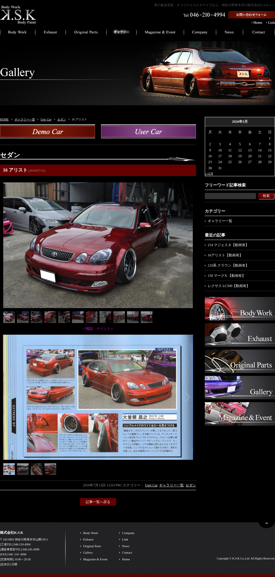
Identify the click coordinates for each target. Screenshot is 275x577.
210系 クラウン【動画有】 (228, 265)
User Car (45, 119)
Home (126, 559)
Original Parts (92, 546)
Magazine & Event (95, 559)
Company (128, 533)
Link (125, 539)
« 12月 (209, 173)
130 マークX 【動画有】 (226, 276)
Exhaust (88, 539)
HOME (4, 119)
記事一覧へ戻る (98, 502)
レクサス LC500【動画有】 (229, 286)
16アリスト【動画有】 (225, 255)
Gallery (88, 552)
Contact (127, 552)
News (125, 546)
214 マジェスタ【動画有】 (228, 245)
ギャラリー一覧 (24, 119)
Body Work (90, 533)
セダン (61, 119)
